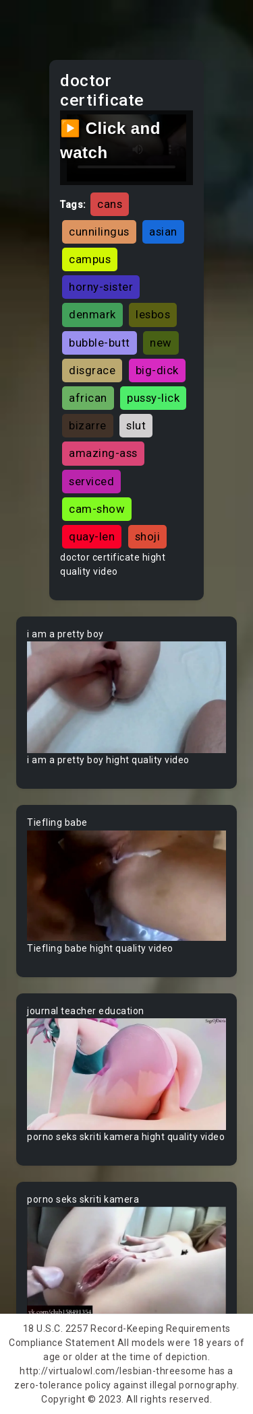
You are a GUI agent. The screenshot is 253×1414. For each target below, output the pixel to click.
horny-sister (101, 286)
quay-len (92, 536)
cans (109, 204)
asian (163, 231)
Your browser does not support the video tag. (126, 697)
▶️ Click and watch (110, 140)
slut (136, 425)
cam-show (97, 509)
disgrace (92, 370)
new (161, 342)
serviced (91, 481)
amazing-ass (103, 453)
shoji (148, 536)
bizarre (88, 425)
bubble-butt (99, 342)
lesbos (153, 314)
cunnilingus (99, 231)
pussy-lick (153, 397)
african (88, 397)
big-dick (157, 370)
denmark (92, 314)
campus (90, 259)
